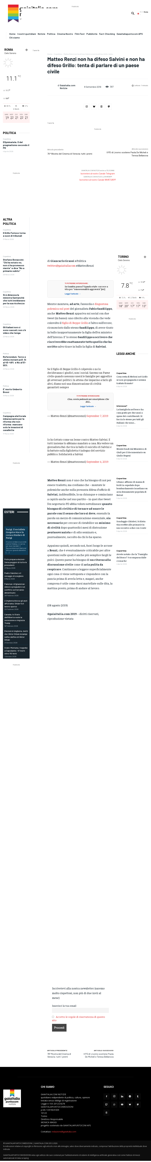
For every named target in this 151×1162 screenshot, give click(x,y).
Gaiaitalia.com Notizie (67, 86)
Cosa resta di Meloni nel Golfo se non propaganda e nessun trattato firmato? (132, 380)
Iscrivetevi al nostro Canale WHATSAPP (97, 180)
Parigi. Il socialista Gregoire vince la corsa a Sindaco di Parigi (15, 533)
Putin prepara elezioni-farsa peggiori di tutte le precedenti (15, 562)
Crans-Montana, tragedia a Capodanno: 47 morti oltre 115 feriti (15, 650)
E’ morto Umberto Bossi (12, 390)
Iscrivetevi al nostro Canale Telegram (98, 173)
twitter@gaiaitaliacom (61, 265)
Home (49, 54)
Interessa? (121, 406)
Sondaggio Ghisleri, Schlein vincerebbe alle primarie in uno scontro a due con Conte (131, 524)
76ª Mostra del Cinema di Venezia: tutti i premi (69, 153)
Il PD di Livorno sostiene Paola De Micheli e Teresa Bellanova (99, 1055)
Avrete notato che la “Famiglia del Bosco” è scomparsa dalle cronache (131, 557)
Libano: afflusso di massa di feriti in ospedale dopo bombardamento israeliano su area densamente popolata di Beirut (132, 488)
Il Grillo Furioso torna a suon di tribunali (14, 234)
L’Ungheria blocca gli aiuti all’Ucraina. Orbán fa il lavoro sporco (15, 603)
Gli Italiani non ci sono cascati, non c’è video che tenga (14, 330)
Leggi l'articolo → (73, 294)
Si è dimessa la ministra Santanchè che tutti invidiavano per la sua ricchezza (14, 299)
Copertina (7, 139)
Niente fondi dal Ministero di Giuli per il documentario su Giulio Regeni (131, 452)
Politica (6, 353)
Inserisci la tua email (64, 1005)
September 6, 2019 (97, 461)
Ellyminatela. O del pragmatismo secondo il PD (16, 145)
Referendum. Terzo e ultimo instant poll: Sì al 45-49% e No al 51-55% (14, 361)
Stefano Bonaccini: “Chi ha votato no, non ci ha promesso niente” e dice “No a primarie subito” (13, 265)
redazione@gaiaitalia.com (64, 1131)
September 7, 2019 (97, 416)
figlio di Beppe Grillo (75, 322)
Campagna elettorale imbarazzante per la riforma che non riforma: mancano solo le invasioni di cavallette (14, 423)
